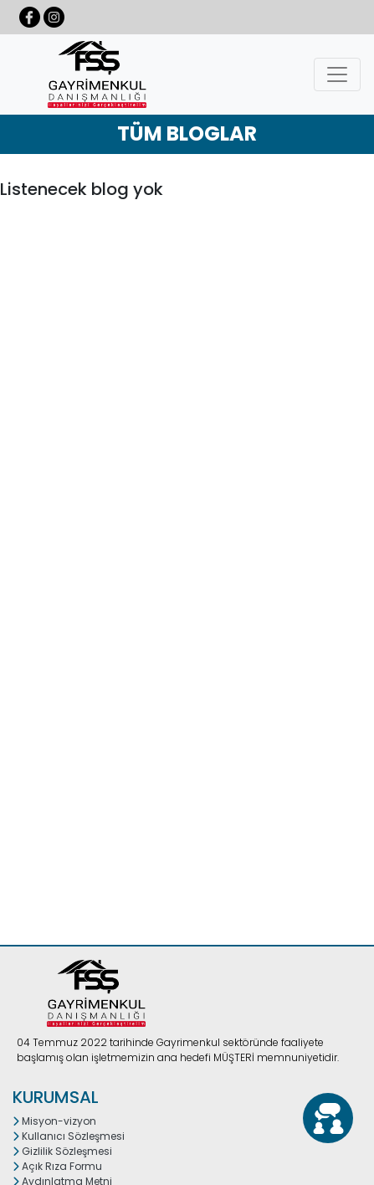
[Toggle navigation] (337, 74)
